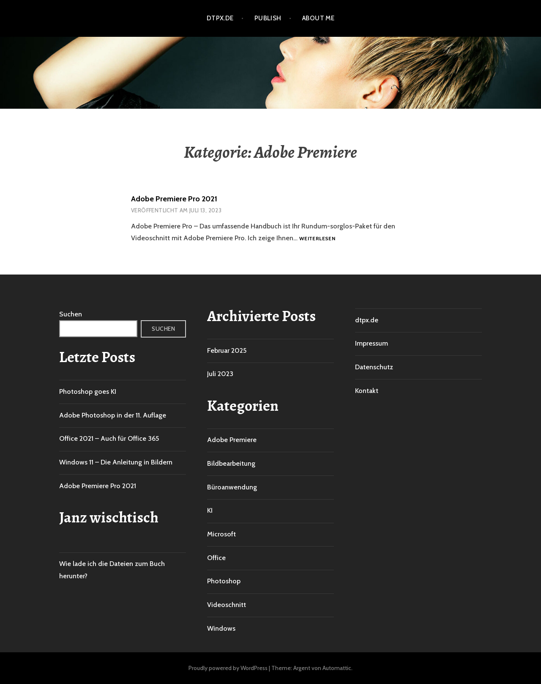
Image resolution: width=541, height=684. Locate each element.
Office (216, 558)
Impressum (371, 343)
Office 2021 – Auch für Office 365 (109, 438)
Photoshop (223, 581)
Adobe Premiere (232, 440)
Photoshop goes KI (87, 391)
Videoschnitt (226, 605)
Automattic (336, 668)
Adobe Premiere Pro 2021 (174, 198)
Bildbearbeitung (231, 463)
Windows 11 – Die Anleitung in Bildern (115, 462)
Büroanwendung (232, 487)
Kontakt (366, 391)
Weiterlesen (317, 238)
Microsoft (221, 534)
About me (318, 18)
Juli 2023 (220, 374)
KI (210, 510)
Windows (221, 628)
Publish (267, 18)
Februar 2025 (226, 350)
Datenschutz (374, 367)
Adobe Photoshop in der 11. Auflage (112, 415)
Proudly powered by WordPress (228, 668)
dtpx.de (220, 18)
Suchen (70, 314)
